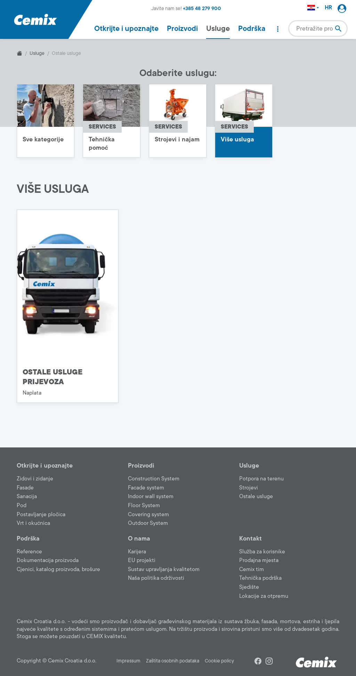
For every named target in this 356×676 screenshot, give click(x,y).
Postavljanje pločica (41, 514)
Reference (29, 551)
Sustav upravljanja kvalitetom (164, 569)
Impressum (128, 661)
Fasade (25, 488)
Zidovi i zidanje (35, 479)
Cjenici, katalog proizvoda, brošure (58, 569)
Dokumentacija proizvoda (48, 560)
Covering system (148, 514)
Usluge (218, 28)
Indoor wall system (150, 496)
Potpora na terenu (261, 479)
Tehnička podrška (260, 578)
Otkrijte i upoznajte (126, 28)
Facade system (146, 488)
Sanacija (27, 496)
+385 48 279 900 (202, 8)
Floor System (144, 505)
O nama (139, 538)
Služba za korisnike (262, 551)
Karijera (137, 551)
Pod (21, 505)
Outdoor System (148, 523)
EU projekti (141, 560)
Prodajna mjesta (258, 560)
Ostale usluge (256, 496)
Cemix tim (251, 569)
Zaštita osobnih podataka (172, 661)
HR (328, 7)
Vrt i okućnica (33, 523)
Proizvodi (182, 28)
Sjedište (249, 587)
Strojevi (248, 488)
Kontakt (250, 538)
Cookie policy (219, 661)
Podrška (251, 28)
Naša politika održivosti (156, 578)
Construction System (153, 479)
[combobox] (318, 28)
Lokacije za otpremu (263, 596)
